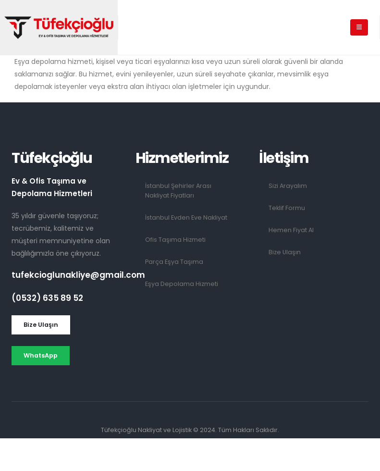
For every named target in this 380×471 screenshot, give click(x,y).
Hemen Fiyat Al (291, 230)
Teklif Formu (287, 208)
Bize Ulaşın (285, 252)
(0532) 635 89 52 (47, 298)
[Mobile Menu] (359, 27)
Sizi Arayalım (288, 186)
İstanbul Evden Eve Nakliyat (186, 217)
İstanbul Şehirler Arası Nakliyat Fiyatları (178, 190)
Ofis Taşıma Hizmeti (175, 240)
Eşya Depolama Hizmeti (181, 284)
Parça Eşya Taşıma (174, 262)
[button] (41, 325)
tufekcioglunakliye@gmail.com (78, 275)
